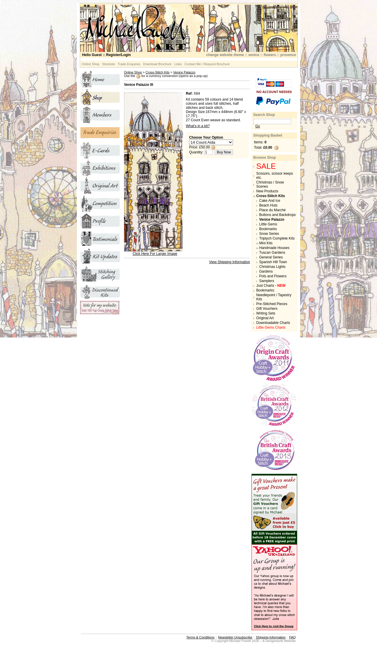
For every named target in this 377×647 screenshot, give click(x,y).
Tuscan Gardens (272, 252)
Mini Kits (265, 243)
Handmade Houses (274, 248)
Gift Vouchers (266, 309)
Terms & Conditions (200, 637)
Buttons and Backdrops (277, 215)
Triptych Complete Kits (277, 238)
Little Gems (268, 224)
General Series (271, 257)
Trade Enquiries (129, 64)
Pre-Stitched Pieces (271, 304)
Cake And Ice (269, 201)
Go (257, 126)
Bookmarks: (265, 290)
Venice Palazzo (184, 72)
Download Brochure (157, 64)
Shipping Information (271, 637)
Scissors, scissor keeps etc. (274, 175)
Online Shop (91, 64)
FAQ (292, 637)
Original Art (265, 318)
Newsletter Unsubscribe (235, 637)
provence (288, 55)
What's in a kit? (198, 126)
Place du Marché (272, 210)
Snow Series (269, 234)
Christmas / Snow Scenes (270, 184)
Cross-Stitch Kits (157, 72)
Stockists (108, 64)
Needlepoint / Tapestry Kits (273, 297)
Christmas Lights (272, 267)
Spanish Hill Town (273, 262)
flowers (270, 55)
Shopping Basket (267, 135)
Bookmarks (268, 229)
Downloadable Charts (273, 323)
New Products (267, 191)
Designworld (274, 641)
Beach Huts (268, 205)
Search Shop (264, 115)
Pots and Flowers (273, 276)
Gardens (266, 271)
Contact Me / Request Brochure (207, 64)
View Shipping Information (229, 262)
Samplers (266, 281)
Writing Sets (265, 313)
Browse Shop (264, 157)
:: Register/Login (106, 55)
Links (178, 64)
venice (253, 55)
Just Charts (270, 286)
